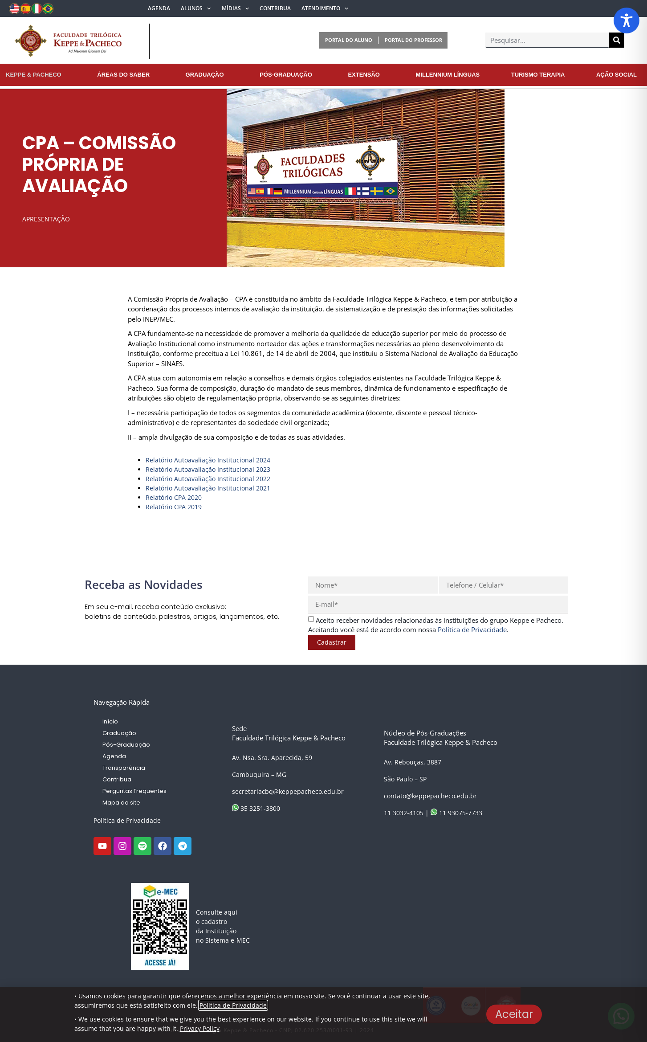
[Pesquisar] (616, 40)
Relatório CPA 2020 (174, 497)
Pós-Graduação (286, 74)
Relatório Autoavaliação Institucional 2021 (208, 488)
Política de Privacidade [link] (472, 629)
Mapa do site (121, 802)
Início (110, 721)
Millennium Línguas (448, 74)
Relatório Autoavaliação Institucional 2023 (208, 469)
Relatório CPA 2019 (174, 507)
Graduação (205, 74)
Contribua (275, 8)
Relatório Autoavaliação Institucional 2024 (208, 460)
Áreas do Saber (123, 74)
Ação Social (616, 74)
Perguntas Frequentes (134, 791)
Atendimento (324, 8)
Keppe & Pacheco (33, 74)
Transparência (123, 768)
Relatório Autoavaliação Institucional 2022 (208, 478)
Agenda (159, 8)
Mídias (235, 8)
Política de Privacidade (127, 820)
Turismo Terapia (538, 74)
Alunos (196, 8)
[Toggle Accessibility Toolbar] (626, 20)
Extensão (364, 74)
